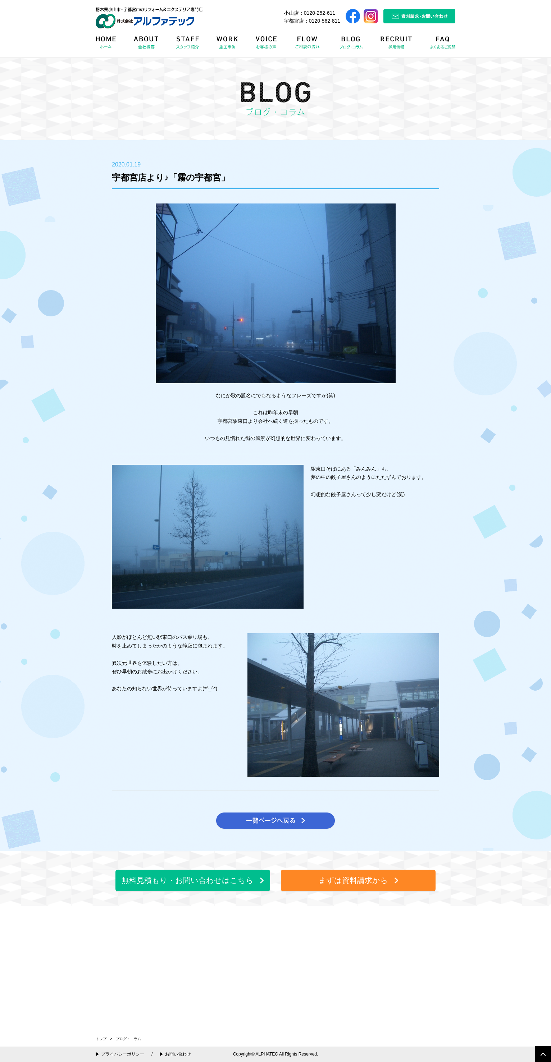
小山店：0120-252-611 (309, 13)
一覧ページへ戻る (275, 820)
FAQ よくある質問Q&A (439, 45)
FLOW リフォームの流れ (309, 45)
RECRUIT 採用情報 (398, 45)
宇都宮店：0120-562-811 (312, 21)
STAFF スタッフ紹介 (189, 45)
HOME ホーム (110, 45)
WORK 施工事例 (228, 45)
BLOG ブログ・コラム (352, 45)
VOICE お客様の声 (267, 45)
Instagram (371, 16)
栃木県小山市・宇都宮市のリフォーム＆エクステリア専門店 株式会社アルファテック (149, 17)
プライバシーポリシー (122, 1054)
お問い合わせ (178, 1054)
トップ (101, 1039)
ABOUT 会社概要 (146, 45)
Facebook (353, 16)
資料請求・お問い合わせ (419, 16)
